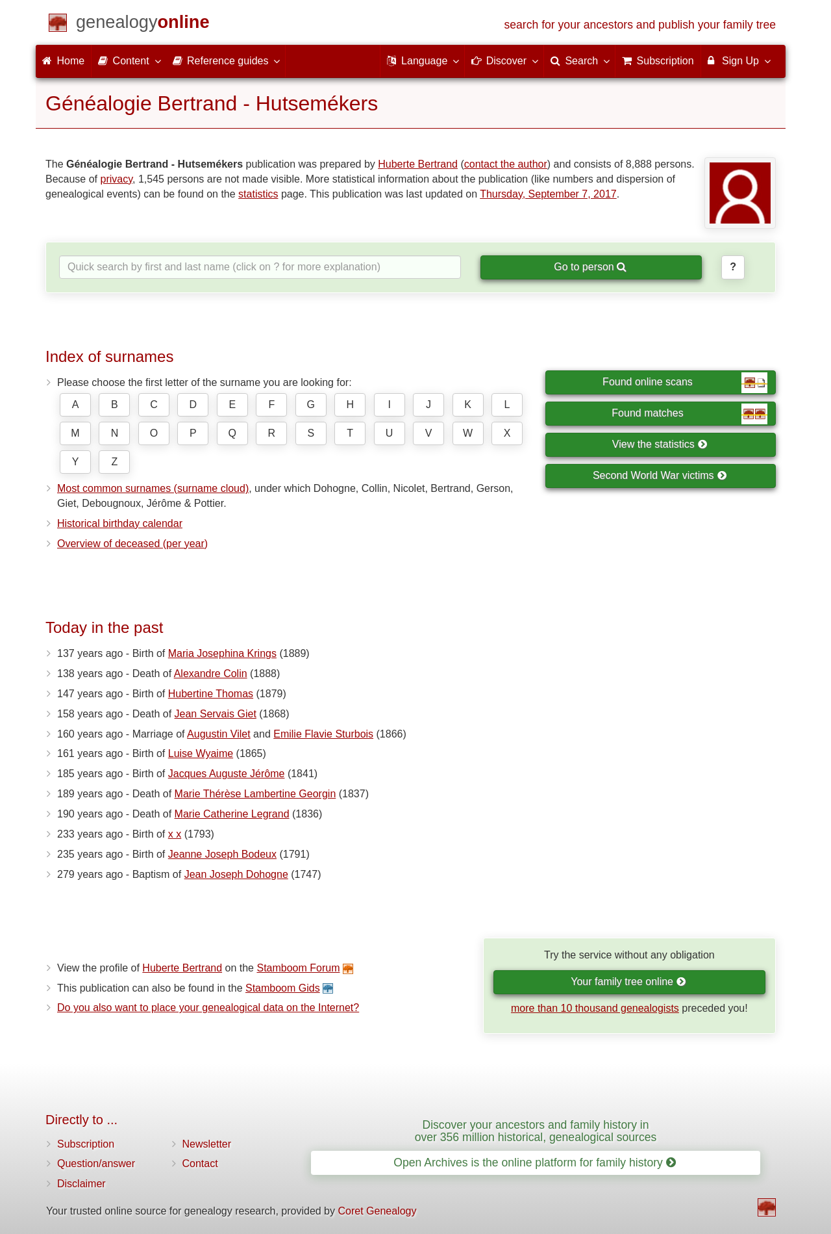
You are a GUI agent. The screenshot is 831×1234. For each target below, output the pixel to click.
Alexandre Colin (210, 673)
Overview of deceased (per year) (132, 543)
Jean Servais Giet (215, 713)
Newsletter (207, 1144)
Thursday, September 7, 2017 (548, 193)
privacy (117, 179)
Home (63, 60)
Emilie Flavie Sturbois (323, 733)
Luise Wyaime (200, 753)
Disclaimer (81, 1183)
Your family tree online (628, 981)
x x (174, 834)
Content (128, 60)
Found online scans (684, 382)
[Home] (143, 24)
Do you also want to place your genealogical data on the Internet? (208, 1007)
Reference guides (226, 60)
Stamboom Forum (298, 967)
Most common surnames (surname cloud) (153, 488)
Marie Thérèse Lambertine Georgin (255, 793)
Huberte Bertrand (418, 164)
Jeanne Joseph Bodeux (222, 854)
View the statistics (659, 444)
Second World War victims (659, 475)
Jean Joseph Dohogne (236, 874)
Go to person (590, 266)
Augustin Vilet (219, 733)
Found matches (689, 414)
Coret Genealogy (377, 1210)
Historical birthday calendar (119, 523)
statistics (258, 193)
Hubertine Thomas (210, 693)
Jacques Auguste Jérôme (226, 773)
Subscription (85, 1144)
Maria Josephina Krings (222, 653)
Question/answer (96, 1163)
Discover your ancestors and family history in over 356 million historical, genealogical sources (536, 1131)
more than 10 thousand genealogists (595, 1008)
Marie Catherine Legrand (232, 813)
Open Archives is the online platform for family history (534, 1162)
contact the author (505, 164)
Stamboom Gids (282, 988)
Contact (200, 1163)
